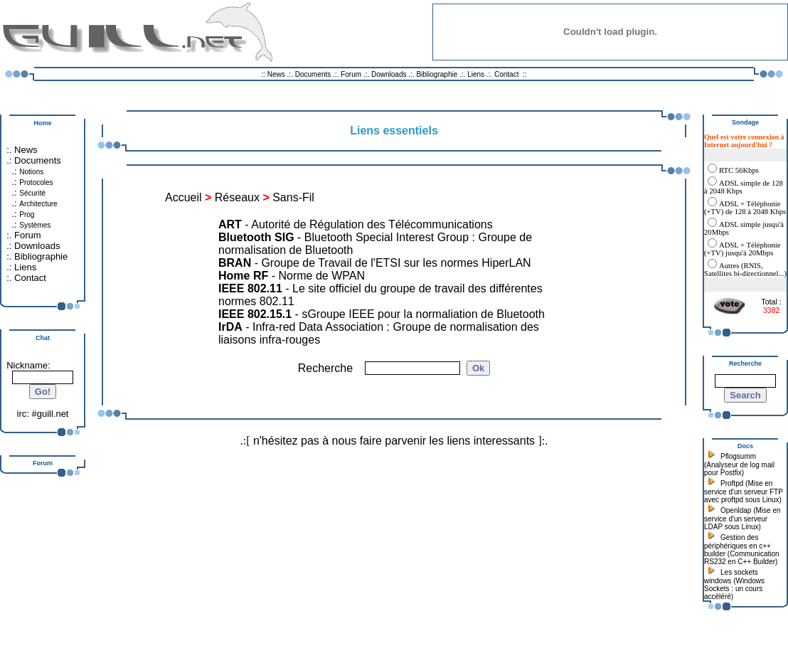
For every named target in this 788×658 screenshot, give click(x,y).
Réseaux (237, 197)
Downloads (389, 74)
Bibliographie (436, 74)
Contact (506, 74)
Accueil (183, 197)
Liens (475, 74)
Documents (313, 74)
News (276, 74)
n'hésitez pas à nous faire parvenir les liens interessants (394, 441)
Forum (351, 74)
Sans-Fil (293, 197)
